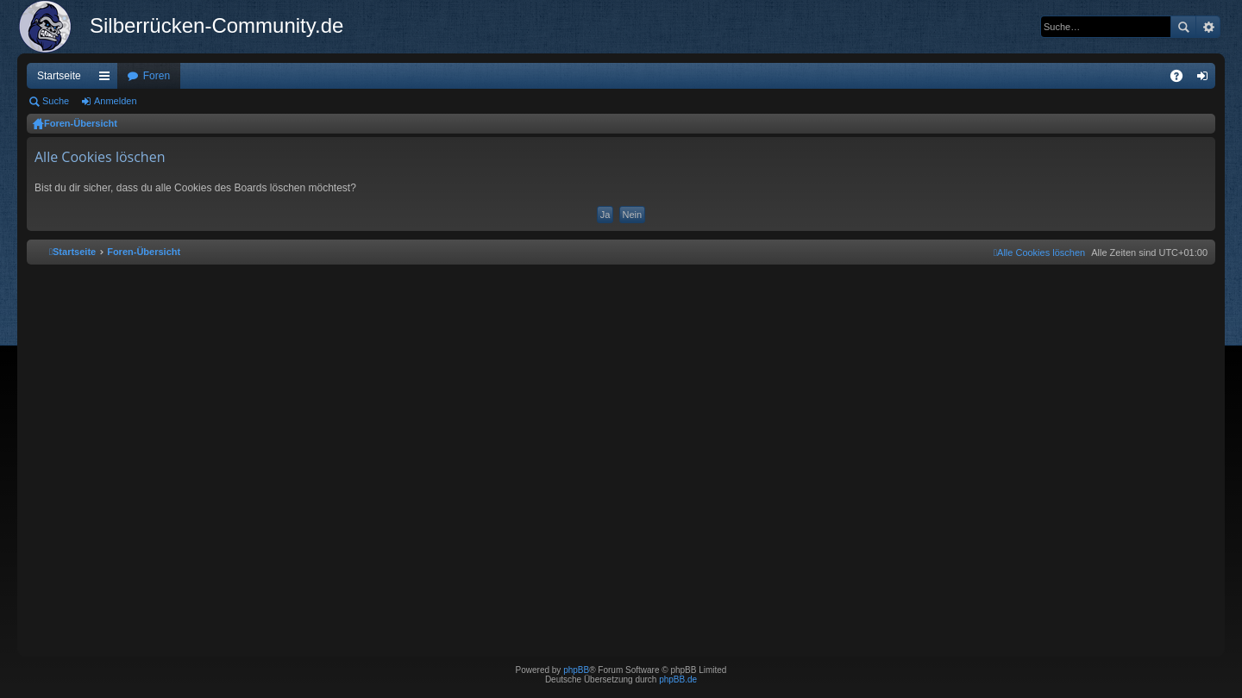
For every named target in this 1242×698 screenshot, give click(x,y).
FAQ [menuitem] (1182, 79)
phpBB (576, 670)
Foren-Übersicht (80, 123)
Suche (1183, 26)
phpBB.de (678, 679)
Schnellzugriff (107, 79)
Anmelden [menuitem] (1206, 79)
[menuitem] (1039, 252)
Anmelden (115, 101)
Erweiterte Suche (1208, 26)
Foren (156, 76)
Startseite (59, 76)
